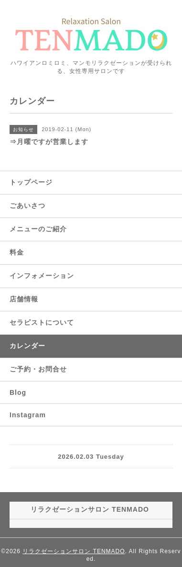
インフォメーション (42, 275)
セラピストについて (42, 322)
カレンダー (27, 346)
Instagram (28, 415)
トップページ (31, 182)
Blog (18, 392)
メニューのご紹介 (38, 229)
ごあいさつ (27, 205)
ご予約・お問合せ (38, 369)
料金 (17, 252)
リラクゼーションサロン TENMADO (73, 551)
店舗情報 (24, 299)
